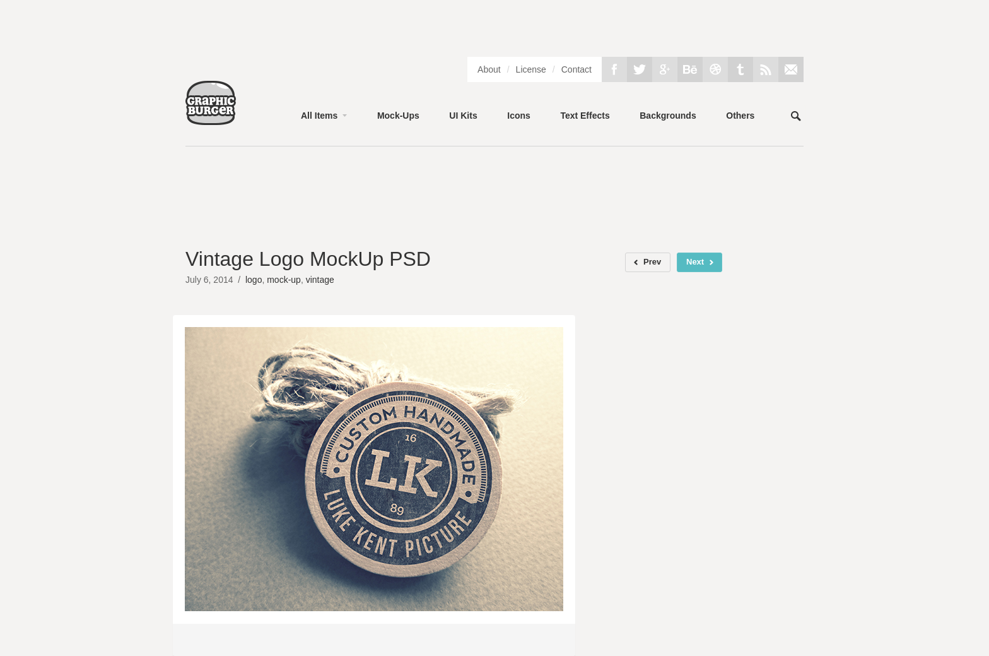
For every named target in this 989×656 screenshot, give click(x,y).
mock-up (284, 280)
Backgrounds (668, 115)
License (531, 69)
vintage (320, 280)
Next (695, 261)
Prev (652, 261)
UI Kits (463, 115)
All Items (319, 115)
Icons (518, 115)
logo (253, 280)
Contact (576, 69)
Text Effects (584, 115)
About (489, 69)
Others (740, 115)
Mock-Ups (398, 115)
